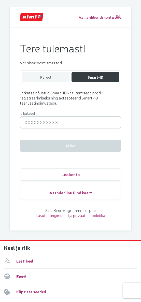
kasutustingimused (52, 215)
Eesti (21, 276)
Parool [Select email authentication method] (45, 77)
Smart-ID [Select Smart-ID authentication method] (95, 77)
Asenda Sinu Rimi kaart (70, 192)
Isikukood (27, 113)
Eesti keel (24, 261)
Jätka (70, 145)
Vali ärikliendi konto (100, 17)
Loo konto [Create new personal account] (71, 174)
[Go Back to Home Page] (31, 17)
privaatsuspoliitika (89, 215)
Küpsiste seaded (31, 291)
